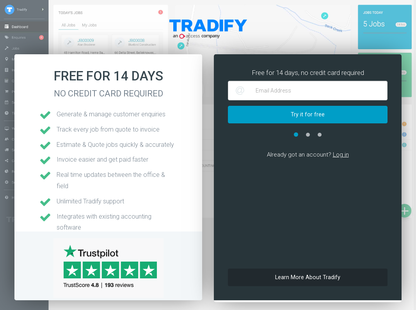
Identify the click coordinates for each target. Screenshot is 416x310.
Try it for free (308, 114)
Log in (341, 154)
